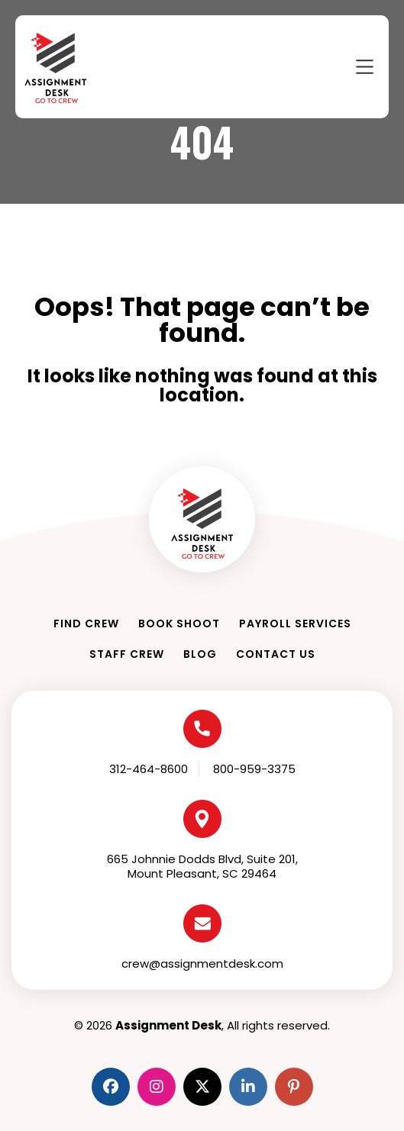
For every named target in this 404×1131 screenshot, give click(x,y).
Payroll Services (295, 623)
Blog (200, 654)
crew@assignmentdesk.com (202, 963)
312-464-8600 (148, 769)
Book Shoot (179, 623)
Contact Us (275, 654)
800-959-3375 (254, 769)
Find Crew (86, 623)
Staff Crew (126, 654)
